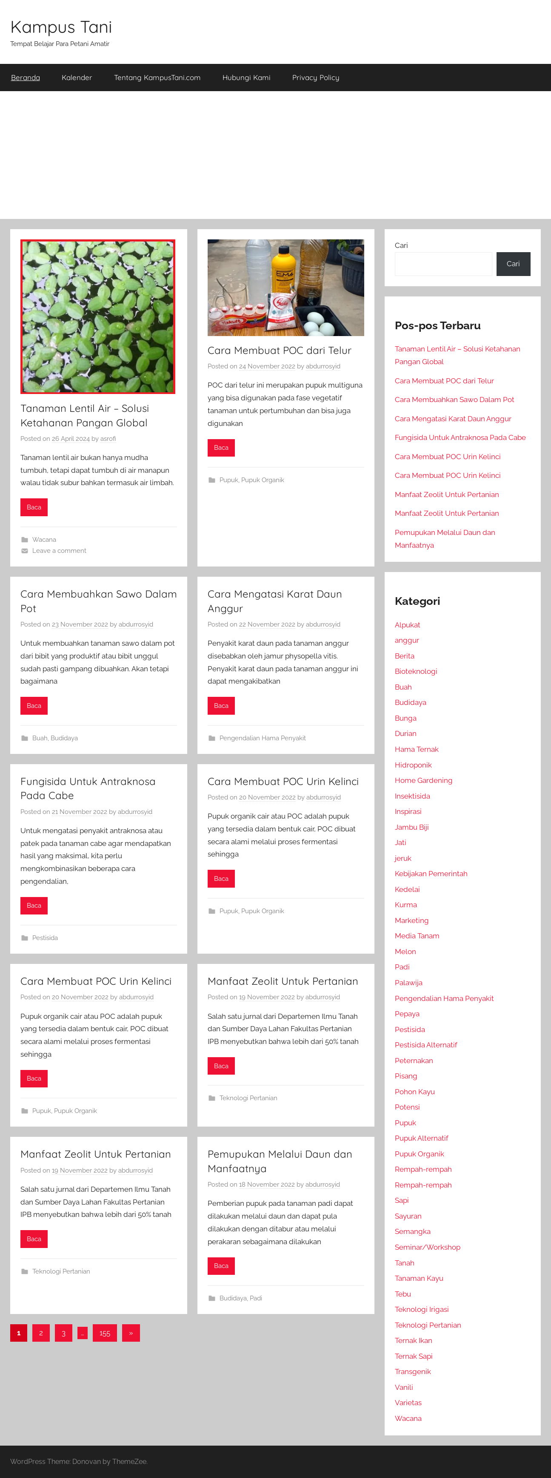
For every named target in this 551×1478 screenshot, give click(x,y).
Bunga (406, 718)
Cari (401, 245)
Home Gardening (424, 780)
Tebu (403, 1294)
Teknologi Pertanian (248, 1098)
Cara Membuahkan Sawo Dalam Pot (454, 399)
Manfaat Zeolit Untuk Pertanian (283, 981)
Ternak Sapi (414, 1356)
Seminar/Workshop (427, 1247)
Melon (405, 951)
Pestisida (45, 938)
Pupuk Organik (262, 480)
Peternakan (414, 1060)
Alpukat (407, 625)
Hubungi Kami (247, 77)
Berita (404, 656)
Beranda (25, 77)
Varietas (408, 1402)
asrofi (108, 439)
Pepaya (407, 1013)
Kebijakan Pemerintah (431, 873)
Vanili (404, 1387)
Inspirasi (408, 811)
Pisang (406, 1076)
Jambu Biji (412, 827)
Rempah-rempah (423, 1169)
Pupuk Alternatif (421, 1138)
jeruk (403, 858)
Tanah (404, 1263)
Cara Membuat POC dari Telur (279, 350)
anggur (407, 640)
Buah (40, 738)
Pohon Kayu (415, 1091)
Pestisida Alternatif (426, 1045)
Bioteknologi (416, 671)
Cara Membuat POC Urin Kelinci (283, 781)
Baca (34, 507)
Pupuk (229, 480)
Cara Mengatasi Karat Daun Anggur (453, 418)
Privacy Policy (316, 77)
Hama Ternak (417, 749)
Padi (256, 1298)
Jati (400, 842)
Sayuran (408, 1216)
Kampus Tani (61, 26)
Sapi (402, 1200)
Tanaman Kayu (419, 1278)
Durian (406, 733)
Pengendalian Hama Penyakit (263, 738)
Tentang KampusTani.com (157, 77)
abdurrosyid (323, 366)
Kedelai (407, 889)
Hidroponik (413, 765)
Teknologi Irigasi (422, 1309)
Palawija (409, 982)
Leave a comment (59, 551)
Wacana (44, 539)
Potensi (407, 1107)
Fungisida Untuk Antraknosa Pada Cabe (460, 437)
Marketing (412, 920)
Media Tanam (417, 936)
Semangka (413, 1231)
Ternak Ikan (413, 1340)
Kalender (77, 77)
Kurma (406, 904)
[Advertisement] (275, 155)
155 (105, 1332)
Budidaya (64, 738)
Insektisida (412, 796)
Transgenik (413, 1371)
